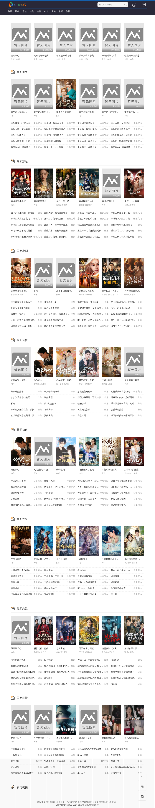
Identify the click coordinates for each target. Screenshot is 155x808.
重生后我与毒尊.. (87, 112)
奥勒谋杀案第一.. (64, 738)
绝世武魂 (126, 576)
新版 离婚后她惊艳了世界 (126, 314)
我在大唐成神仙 (26, 487)
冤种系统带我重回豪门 (59, 129)
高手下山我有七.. (64, 291)
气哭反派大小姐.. (42, 469)
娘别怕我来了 (59, 588)
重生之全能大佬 (63, 112)
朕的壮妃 (26, 588)
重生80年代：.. (131, 112)
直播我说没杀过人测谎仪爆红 (93, 677)
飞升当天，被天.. (87, 469)
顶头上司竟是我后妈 (126, 308)
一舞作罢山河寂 (109, 55)
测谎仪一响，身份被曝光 (126, 665)
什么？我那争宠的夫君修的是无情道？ (94, 594)
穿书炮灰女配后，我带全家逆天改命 (127, 218)
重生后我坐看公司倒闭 (126, 135)
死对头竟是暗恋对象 (26, 308)
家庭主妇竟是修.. (87, 291)
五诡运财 (59, 677)
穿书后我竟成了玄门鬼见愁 (26, 218)
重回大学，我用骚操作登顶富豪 (59, 212)
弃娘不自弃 (16, 738)
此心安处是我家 (126, 499)
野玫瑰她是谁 (26, 391)
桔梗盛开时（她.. (64, 55)
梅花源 (126, 683)
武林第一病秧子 (26, 314)
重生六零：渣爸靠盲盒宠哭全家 (26, 129)
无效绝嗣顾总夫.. (42, 55)
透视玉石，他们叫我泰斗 (59, 487)
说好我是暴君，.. (132, 559)
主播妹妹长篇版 (26, 749)
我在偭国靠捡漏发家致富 (93, 224)
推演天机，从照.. (42, 559)
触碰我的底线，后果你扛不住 (26, 505)
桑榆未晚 (26, 582)
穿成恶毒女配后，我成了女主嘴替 (93, 236)
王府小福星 (61, 559)
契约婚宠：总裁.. (87, 380)
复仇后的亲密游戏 (126, 749)
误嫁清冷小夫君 (93, 505)
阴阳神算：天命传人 (93, 499)
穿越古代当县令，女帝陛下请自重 (127, 212)
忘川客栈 (60, 648)
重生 (17, 11)
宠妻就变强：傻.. (19, 291)
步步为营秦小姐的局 (26, 397)
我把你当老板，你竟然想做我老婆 (93, 314)
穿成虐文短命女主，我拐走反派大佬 (27, 409)
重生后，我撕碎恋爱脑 (126, 141)
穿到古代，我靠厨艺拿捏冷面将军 (127, 236)
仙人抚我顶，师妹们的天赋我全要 (60, 665)
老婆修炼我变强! (59, 582)
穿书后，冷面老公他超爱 (26, 224)
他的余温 (93, 403)
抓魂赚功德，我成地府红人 (59, 671)
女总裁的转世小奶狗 (126, 391)
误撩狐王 (83, 559)
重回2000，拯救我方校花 (26, 147)
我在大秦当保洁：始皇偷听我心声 (127, 570)
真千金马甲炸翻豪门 (59, 505)
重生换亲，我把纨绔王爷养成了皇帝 (27, 123)
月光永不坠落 (85, 738)
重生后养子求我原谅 (93, 135)
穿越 (24, 11)
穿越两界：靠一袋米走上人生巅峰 (60, 224)
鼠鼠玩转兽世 (26, 492)
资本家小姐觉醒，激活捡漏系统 (26, 212)
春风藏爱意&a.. (131, 738)
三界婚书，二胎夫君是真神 (59, 576)
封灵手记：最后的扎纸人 (59, 683)
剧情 (68, 11)
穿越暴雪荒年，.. (42, 201)
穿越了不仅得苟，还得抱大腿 (93, 218)
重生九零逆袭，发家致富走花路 (26, 141)
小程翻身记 (26, 755)
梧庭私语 (126, 582)
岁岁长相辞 (16, 559)
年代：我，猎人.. (64, 201)
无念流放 (26, 499)
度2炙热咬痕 (59, 403)
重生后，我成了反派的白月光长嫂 (60, 236)
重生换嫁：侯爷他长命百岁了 (93, 141)
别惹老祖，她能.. (42, 648)
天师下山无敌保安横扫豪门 (26, 671)
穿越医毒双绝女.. (87, 201)
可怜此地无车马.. (42, 738)
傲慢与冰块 (59, 480)
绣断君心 (15, 55)
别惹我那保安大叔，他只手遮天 (93, 665)
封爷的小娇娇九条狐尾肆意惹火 (126, 397)
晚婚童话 (59, 397)
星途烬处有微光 (126, 505)
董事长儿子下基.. (110, 291)
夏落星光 (59, 415)
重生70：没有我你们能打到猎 (59, 135)
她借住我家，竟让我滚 (93, 302)
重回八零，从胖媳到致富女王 (126, 123)
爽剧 (32, 11)
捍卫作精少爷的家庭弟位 (126, 415)
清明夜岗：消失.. (110, 648)
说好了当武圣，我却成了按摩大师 (60, 314)
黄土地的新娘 (93, 409)
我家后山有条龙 (86, 55)
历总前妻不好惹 (131, 380)
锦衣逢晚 (59, 570)
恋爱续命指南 (126, 409)
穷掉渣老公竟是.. (132, 291)
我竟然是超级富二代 (59, 320)
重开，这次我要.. (132, 201)
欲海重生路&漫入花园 (59, 749)
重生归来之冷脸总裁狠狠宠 (93, 147)
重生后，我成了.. (19, 112)
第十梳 (126, 594)
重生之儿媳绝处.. (42, 112)
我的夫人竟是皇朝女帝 (59, 326)
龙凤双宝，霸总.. (19, 380)
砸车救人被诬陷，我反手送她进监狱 (27, 326)
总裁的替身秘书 (93, 391)
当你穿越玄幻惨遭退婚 (26, 594)
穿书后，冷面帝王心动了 (93, 212)
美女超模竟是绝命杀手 (26, 302)
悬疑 (61, 11)
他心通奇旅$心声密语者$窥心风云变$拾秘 (94, 749)
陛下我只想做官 (126, 588)
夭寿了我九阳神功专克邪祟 (93, 487)
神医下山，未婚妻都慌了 (93, 659)
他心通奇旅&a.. (109, 738)
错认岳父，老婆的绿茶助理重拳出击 (27, 677)
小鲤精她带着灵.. (110, 559)
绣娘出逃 (93, 570)
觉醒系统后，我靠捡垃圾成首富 (126, 677)
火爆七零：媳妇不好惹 (126, 480)
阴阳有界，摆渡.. (87, 648)
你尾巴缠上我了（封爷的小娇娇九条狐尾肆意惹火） (94, 480)
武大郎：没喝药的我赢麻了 (59, 499)
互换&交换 (126, 755)
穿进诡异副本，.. (110, 201)
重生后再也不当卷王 (126, 129)
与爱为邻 (59, 409)
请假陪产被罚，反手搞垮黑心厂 (93, 308)
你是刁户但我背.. (132, 55)
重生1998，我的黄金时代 (93, 230)
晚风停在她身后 (59, 391)
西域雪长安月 (26, 576)
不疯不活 (59, 492)
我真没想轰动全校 (26, 665)
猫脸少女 (126, 659)
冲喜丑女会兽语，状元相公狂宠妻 (93, 671)
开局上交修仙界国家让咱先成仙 (93, 582)
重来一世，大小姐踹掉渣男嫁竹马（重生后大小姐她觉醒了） (61, 147)
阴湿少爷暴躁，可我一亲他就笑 (93, 397)
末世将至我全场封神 (26, 570)
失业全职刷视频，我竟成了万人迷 (127, 302)
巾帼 (36, 291)
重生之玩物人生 (26, 135)
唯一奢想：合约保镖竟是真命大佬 (93, 320)
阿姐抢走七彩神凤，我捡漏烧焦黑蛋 (127, 487)
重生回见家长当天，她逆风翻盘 (93, 123)
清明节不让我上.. (132, 648)
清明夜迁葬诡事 (26, 659)
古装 (53, 11)
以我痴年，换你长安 (126, 492)
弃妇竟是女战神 (59, 308)
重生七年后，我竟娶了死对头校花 (127, 320)
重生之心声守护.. (110, 112)
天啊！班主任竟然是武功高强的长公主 (27, 320)
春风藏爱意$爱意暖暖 (59, 755)
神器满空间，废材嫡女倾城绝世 (93, 492)
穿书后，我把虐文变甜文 (59, 218)
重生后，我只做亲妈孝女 (93, 129)
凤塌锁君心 (16, 648)
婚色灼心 (38, 380)
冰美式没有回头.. (110, 469)
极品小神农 (93, 755)
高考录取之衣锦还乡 (93, 326)
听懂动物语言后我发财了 (126, 671)
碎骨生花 (60, 469)
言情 (39, 11)
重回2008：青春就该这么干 (126, 147)
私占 (26, 403)
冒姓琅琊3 (59, 594)
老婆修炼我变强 (93, 576)
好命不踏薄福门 (131, 469)
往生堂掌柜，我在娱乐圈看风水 (26, 683)
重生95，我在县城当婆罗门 (59, 123)
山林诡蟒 (59, 659)
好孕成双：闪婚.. (64, 380)
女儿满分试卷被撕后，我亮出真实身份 (27, 415)
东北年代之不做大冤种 (26, 230)
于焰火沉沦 (107, 380)
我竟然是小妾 (59, 302)
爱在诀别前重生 (26, 480)
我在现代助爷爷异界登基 (93, 683)
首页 (10, 11)
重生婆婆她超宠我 (59, 141)
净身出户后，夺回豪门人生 (126, 326)
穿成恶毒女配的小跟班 (26, 236)
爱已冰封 (93, 415)
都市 (46, 11)
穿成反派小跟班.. (19, 201)
